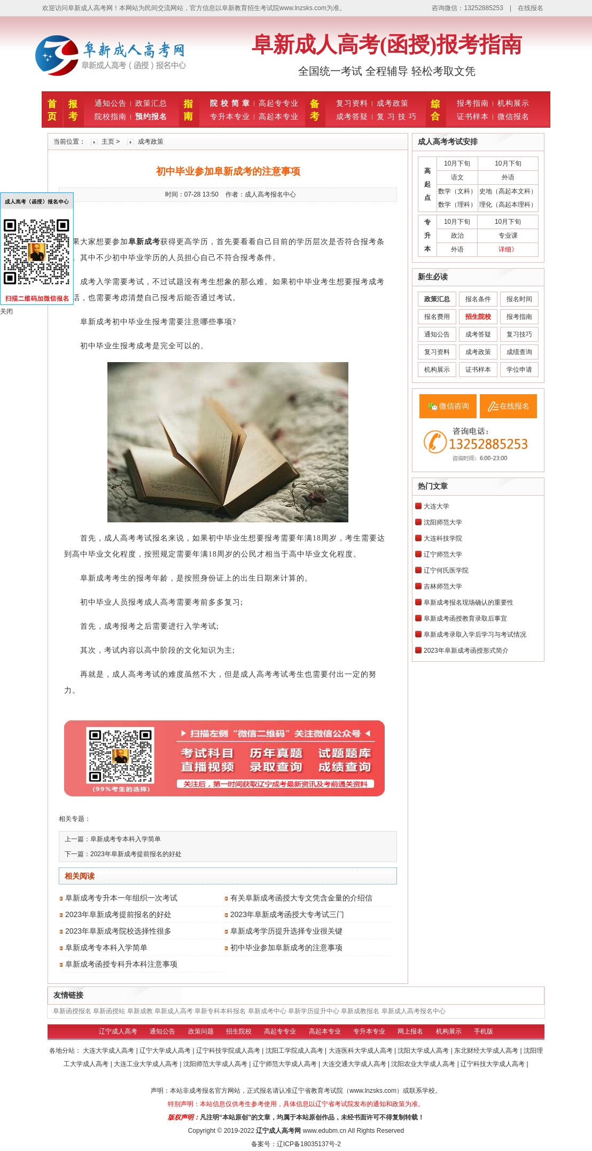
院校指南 (111, 116)
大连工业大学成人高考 (147, 1064)
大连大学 (436, 506)
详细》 (508, 249)
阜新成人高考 (173, 1011)
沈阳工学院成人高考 (295, 1050)
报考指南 (473, 103)
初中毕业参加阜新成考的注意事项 (286, 947)
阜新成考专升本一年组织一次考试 (121, 898)
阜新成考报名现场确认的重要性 (468, 602)
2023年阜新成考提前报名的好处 (136, 854)
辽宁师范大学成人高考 (285, 1064)
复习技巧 (519, 334)
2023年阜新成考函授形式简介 (466, 650)
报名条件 (478, 299)
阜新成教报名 (360, 1011)
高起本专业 (279, 116)
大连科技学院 (443, 538)
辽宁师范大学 (443, 554)
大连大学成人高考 (109, 1050)
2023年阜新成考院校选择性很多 (118, 931)
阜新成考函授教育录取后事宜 (465, 618)
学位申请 (519, 369)
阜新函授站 (109, 1011)
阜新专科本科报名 (220, 1011)
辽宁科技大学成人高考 (493, 1064)
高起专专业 (279, 103)
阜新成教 (140, 1011)
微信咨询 (454, 406)
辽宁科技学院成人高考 (229, 1050)
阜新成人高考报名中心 (413, 1011)
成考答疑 (352, 116)
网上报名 (410, 1031)
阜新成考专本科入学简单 (125, 839)
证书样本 (473, 116)
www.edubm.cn (324, 1130)
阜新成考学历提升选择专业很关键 (286, 931)
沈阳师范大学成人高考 (216, 1064)
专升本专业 (230, 116)
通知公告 (111, 103)
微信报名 (513, 116)
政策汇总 (151, 103)
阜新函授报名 (72, 1011)
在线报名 (530, 8)
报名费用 (437, 316)
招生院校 (239, 1031)
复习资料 (352, 103)
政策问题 (201, 1031)
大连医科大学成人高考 (361, 1050)
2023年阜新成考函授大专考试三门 (287, 914)
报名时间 (519, 299)
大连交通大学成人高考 (355, 1064)
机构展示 (513, 103)
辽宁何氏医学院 (446, 570)
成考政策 (393, 103)
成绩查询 (519, 352)
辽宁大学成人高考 (165, 1050)
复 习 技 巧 (397, 116)
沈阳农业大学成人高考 (424, 1064)
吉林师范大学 (443, 586)
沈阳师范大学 (443, 522)
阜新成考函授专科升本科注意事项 (121, 964)
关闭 (6, 311)
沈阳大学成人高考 (424, 1050)
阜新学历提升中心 (313, 1011)
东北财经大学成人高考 (487, 1050)
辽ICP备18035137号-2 (309, 1144)
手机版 (483, 1031)
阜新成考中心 (267, 1011)
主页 (108, 141)
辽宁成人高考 (118, 1031)
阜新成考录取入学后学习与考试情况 (475, 634)
